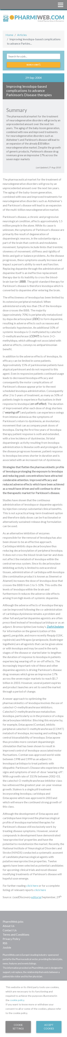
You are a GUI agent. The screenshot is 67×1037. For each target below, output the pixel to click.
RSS (5, 943)
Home (9, 34)
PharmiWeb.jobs (13, 921)
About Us (8, 926)
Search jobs (33, 65)
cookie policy (17, 1000)
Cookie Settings (18, 1027)
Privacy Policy (11, 938)
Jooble (7, 947)
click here (32, 885)
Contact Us (10, 930)
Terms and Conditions (16, 934)
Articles (22, 34)
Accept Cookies (49, 1027)
